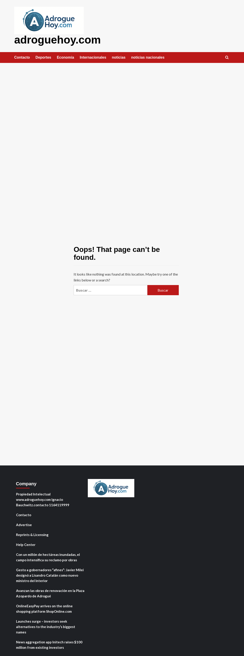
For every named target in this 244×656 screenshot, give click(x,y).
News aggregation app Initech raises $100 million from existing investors (49, 644)
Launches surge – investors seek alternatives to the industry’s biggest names (45, 626)
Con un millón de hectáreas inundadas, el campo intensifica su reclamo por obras (48, 557)
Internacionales (93, 57)
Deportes (43, 57)
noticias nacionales (148, 57)
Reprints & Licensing (32, 534)
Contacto (22, 57)
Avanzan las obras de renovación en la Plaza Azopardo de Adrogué (50, 593)
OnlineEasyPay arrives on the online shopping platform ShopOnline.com (44, 608)
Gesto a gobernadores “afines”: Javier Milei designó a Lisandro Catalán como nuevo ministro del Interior (50, 575)
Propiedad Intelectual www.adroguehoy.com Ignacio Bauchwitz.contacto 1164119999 (42, 499)
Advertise (24, 524)
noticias (118, 57)
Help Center (25, 544)
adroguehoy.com (57, 40)
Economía (65, 57)
